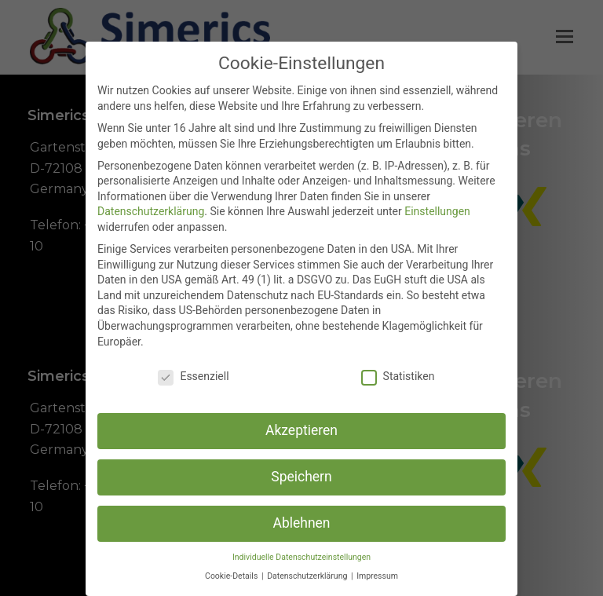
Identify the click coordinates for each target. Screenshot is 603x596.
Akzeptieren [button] (301, 430)
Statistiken (398, 376)
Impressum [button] (377, 576)
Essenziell (193, 376)
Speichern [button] (301, 476)
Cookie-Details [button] (232, 576)
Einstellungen (437, 211)
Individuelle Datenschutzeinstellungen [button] (301, 557)
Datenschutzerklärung (150, 211)
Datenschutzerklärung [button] (308, 576)
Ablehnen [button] (301, 523)
